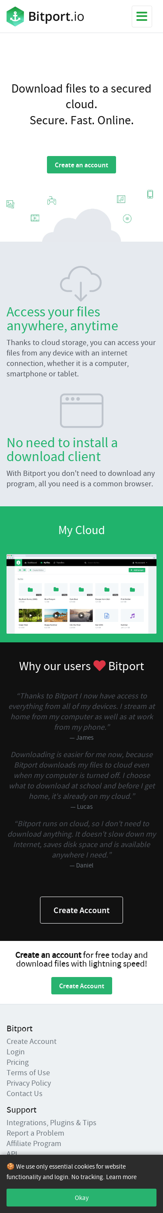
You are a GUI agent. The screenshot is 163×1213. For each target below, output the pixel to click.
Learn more (121, 1177)
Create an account (81, 164)
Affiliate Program (34, 1143)
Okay (82, 1197)
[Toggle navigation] (142, 16)
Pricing (18, 1062)
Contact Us (25, 1093)
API (12, 1154)
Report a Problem (35, 1133)
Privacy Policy (29, 1083)
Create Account (81, 909)
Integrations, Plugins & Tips (51, 1122)
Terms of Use (28, 1072)
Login (16, 1052)
